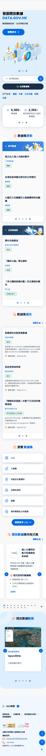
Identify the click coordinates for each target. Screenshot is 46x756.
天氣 (21, 94)
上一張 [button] (6, 574)
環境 (8, 351)
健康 (15, 94)
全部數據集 (23, 86)
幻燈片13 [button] (11, 607)
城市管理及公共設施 (14, 423)
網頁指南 (5, 714)
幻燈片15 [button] (17, 607)
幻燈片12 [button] (7, 607)
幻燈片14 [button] (14, 607)
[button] (23, 706)
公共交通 (28, 94)
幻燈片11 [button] (4, 607)
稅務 (36, 94)
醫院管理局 (9, 381)
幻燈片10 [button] (35, 605)
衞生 (8, 385)
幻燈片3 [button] (11, 605)
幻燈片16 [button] (21, 607)
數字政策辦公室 (11, 418)
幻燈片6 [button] (21, 605)
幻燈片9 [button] (31, 605)
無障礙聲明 (6, 717)
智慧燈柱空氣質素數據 (16, 342)
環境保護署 (9, 347)
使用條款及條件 (30, 714)
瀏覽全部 (38, 332)
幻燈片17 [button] (24, 607)
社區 (4, 98)
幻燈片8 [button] (28, 605)
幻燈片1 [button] (19, 70)
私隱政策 (16, 714)
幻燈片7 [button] (24, 605)
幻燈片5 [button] (17, 605)
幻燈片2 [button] (22, 70)
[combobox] (20, 78)
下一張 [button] (39, 574)
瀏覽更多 (13, 32)
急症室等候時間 (12, 376)
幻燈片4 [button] (14, 605)
